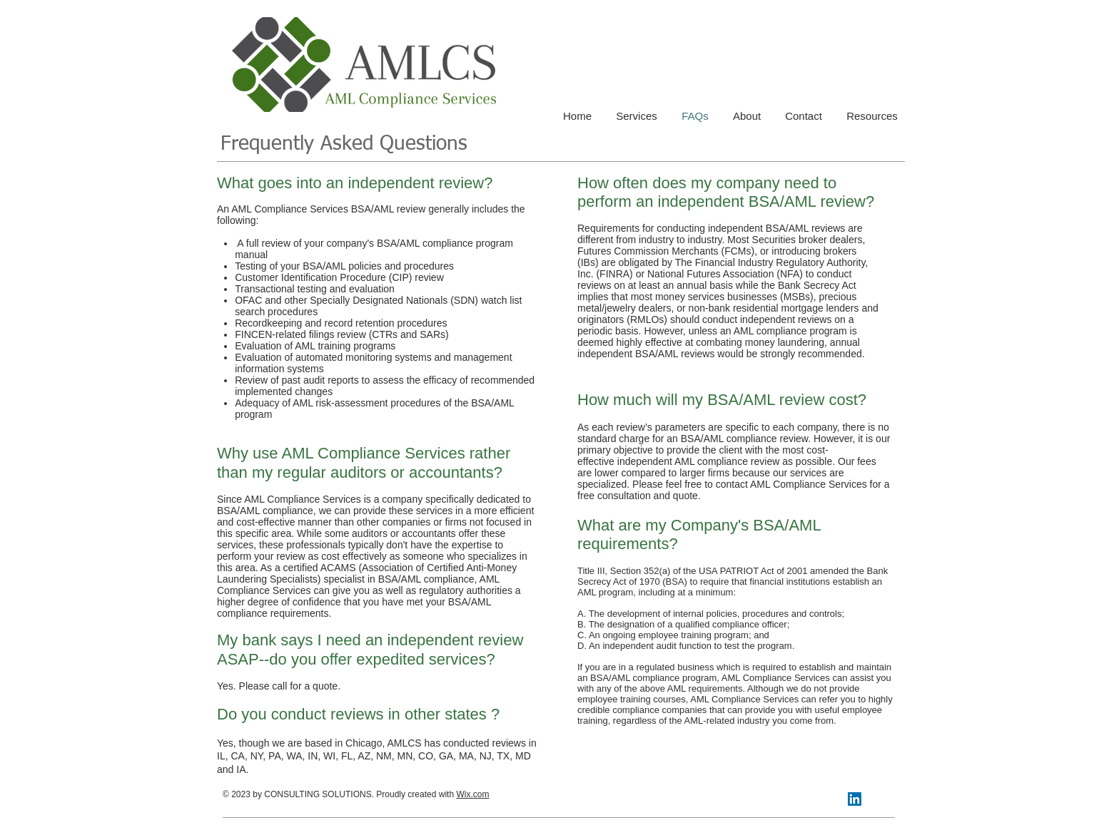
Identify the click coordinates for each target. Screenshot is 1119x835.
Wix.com (472, 794)
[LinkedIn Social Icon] (854, 799)
